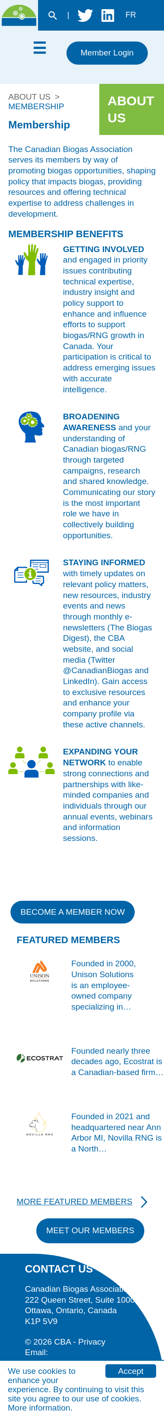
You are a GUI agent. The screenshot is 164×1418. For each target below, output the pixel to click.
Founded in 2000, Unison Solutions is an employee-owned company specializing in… (103, 985)
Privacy (91, 1341)
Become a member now (73, 912)
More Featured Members (75, 1201)
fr (131, 14)
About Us (29, 96)
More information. (40, 1407)
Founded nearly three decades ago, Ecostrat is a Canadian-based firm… (117, 1061)
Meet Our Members (90, 1230)
